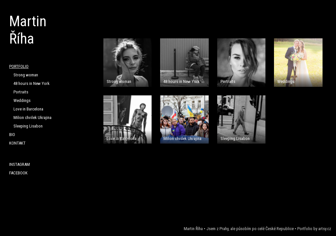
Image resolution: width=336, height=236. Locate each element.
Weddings (22, 100)
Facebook (18, 172)
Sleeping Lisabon (28, 126)
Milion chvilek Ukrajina (32, 117)
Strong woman (25, 74)
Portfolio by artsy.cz (314, 228)
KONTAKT (17, 143)
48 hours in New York (31, 83)
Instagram (19, 164)
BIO (12, 134)
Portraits (20, 91)
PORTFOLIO (19, 66)
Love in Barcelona (28, 109)
